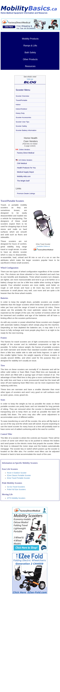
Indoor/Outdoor (21, 109)
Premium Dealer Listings (26, 193)
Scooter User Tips (22, 122)
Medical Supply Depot (25, 172)
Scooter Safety (21, 126)
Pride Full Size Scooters (16, 489)
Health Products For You (26, 168)
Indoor (18, 104)
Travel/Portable (21, 100)
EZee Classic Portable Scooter (19, 475)
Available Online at (43, 248)
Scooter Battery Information (26, 130)
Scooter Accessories (23, 117)
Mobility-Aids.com (23, 176)
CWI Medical (22, 163)
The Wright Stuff (23, 181)
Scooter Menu (23, 90)
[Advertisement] (25, 625)
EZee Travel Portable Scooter (18, 478)
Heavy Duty (20, 113)
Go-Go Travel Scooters (16, 487)
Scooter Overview (22, 96)
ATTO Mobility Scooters (16, 498)
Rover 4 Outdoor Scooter (16, 473)
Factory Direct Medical (25, 153)
